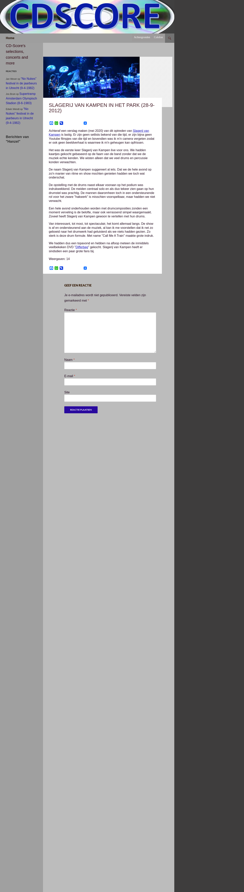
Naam (69, 359)
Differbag (82, 247)
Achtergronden (142, 37)
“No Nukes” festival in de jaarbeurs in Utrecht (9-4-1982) (21, 83)
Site (67, 392)
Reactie (70, 310)
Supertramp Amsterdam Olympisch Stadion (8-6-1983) (21, 98)
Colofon (158, 37)
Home (10, 38)
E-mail (69, 376)
